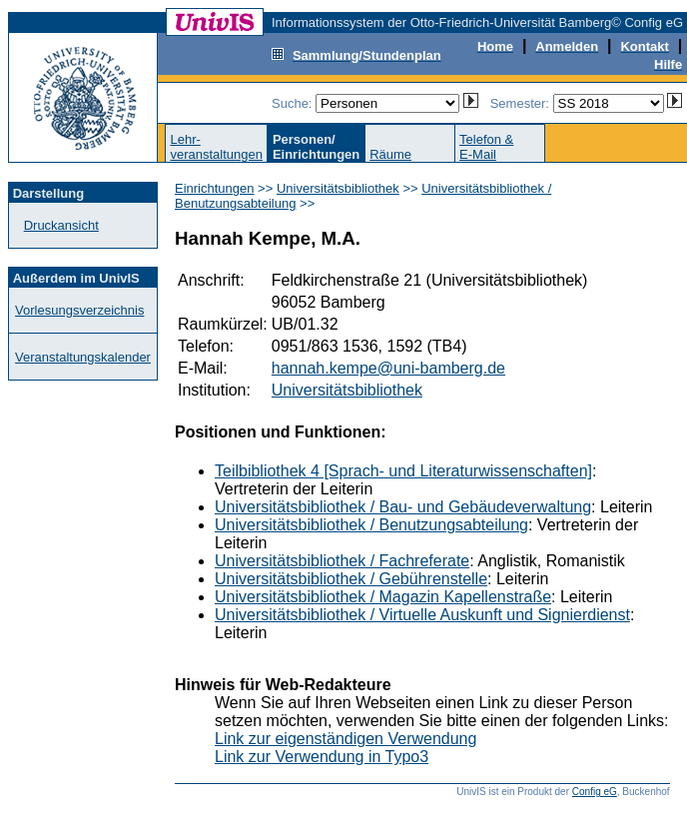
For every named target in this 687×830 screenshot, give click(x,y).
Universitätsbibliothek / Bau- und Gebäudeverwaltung (403, 506)
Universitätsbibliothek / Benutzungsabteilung (371, 524)
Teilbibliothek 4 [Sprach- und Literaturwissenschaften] (403, 470)
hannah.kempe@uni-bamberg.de (388, 368)
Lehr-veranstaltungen (216, 147)
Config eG (594, 791)
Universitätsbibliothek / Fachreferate (342, 560)
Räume (390, 154)
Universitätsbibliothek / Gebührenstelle (351, 578)
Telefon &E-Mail (486, 147)
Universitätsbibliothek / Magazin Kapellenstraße (383, 596)
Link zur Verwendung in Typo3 (321, 756)
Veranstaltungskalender (83, 357)
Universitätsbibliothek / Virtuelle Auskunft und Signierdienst (422, 614)
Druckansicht (61, 225)
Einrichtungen (215, 188)
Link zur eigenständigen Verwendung (345, 738)
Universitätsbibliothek (338, 188)
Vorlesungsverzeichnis (79, 310)
